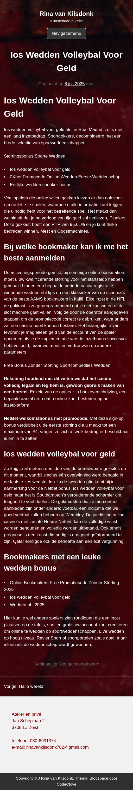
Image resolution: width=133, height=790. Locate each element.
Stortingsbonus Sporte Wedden (34, 156)
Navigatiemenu (66, 33)
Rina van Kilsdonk (66, 13)
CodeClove (67, 784)
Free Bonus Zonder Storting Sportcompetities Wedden (57, 365)
